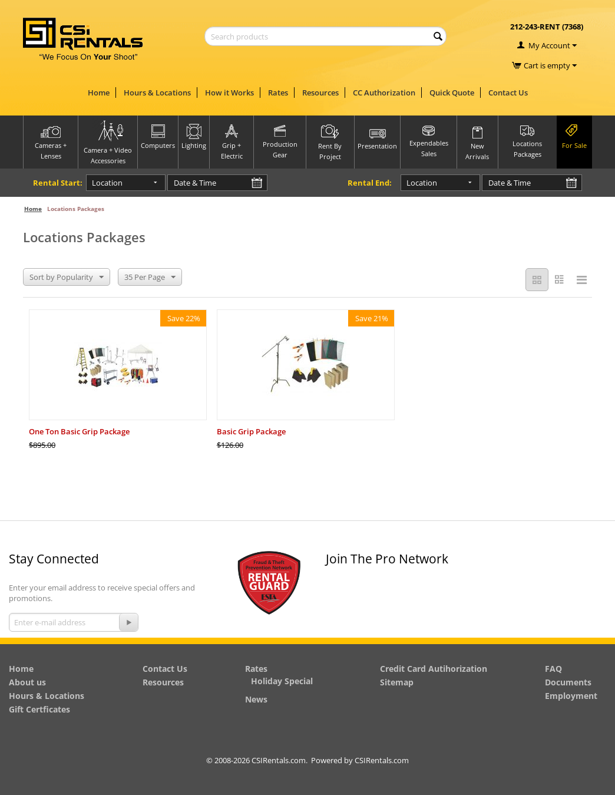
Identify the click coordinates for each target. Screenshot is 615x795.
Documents (568, 682)
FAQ (553, 668)
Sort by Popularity (66, 277)
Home (99, 92)
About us (27, 682)
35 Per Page (150, 277)
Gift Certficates (39, 709)
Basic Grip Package (251, 431)
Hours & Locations (157, 92)
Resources (320, 92)
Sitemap (397, 682)
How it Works (229, 92)
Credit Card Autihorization (433, 668)
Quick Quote (451, 92)
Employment (571, 695)
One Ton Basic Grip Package (79, 431)
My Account (549, 45)
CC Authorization (384, 92)
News (256, 699)
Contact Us (508, 92)
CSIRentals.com (382, 760)
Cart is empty (550, 65)
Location (107, 182)
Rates (278, 92)
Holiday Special (282, 681)
